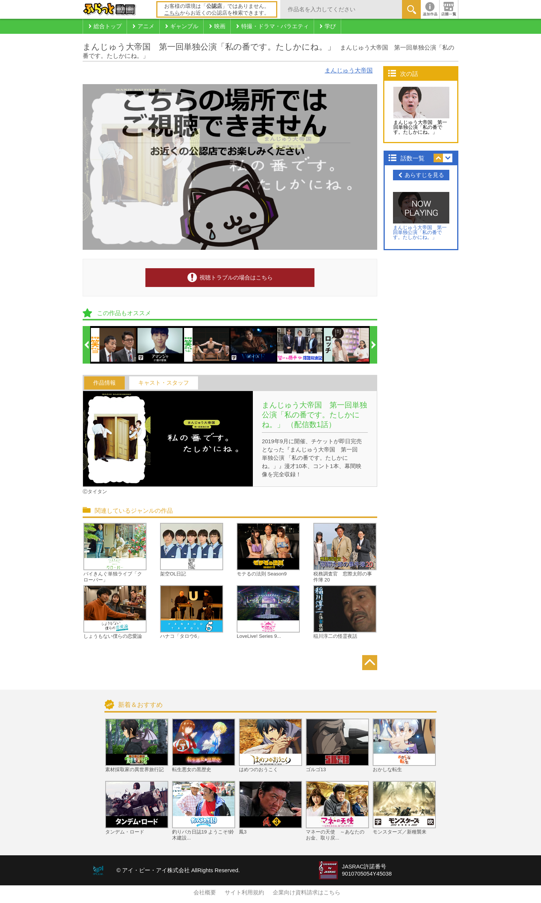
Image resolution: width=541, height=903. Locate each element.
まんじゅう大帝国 (349, 70)
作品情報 (104, 383)
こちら (172, 13)
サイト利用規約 (244, 892)
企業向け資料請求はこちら (306, 892)
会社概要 (204, 892)
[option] (114, 345)
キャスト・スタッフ (163, 383)
